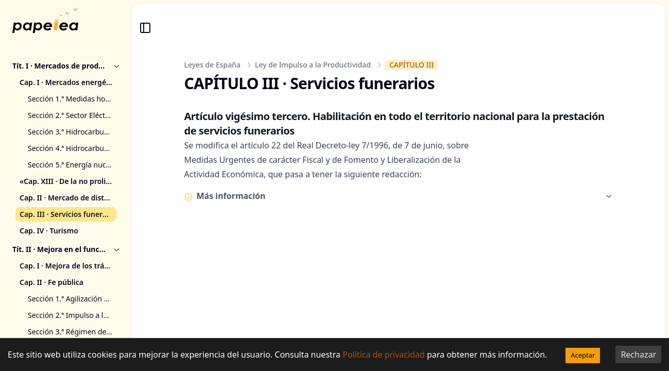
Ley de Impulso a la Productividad (313, 65)
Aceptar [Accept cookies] (583, 355)
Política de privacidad (383, 354)
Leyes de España (212, 65)
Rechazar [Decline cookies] (638, 354)
